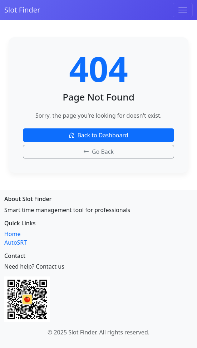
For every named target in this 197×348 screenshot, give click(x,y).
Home (12, 234)
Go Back (98, 152)
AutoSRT (15, 242)
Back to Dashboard (98, 135)
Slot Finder (22, 10)
